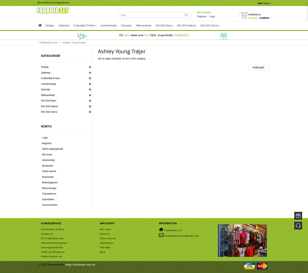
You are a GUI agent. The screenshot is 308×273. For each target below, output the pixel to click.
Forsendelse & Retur (53, 229)
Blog (102, 252)
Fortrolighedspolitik (52, 247)
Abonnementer (50, 205)
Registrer (202, 16)
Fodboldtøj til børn (50, 78)
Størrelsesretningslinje (54, 243)
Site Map (105, 247)
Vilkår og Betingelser (53, 252)
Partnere (105, 234)
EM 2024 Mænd (49, 106)
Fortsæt (259, 67)
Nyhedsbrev (48, 199)
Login (212, 16)
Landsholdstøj (48, 84)
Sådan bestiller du (51, 256)
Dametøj (45, 89)
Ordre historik (49, 171)
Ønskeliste (47, 165)
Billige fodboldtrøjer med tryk (80, 264)
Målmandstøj (48, 95)
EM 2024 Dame (49, 112)
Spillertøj (45, 72)
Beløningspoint (50, 182)
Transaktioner (49, 193)
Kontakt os (47, 234)
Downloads (48, 177)
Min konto (204, 12)
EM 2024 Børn (48, 100)
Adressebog (48, 160)
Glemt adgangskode (52, 149)
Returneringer (49, 188)
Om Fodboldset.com (52, 238)
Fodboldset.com (170, 229)
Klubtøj (44, 67)
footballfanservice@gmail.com (53, 2)
